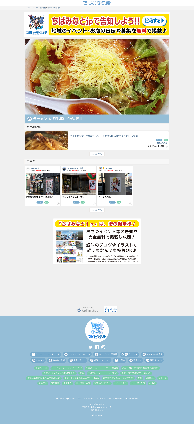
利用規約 (101, 399)
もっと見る (97, 154)
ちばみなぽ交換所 (86, 399)
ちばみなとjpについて (66, 399)
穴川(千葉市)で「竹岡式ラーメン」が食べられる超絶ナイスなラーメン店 (104, 136)
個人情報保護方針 (115, 399)
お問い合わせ (131, 399)
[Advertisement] (97, 285)
